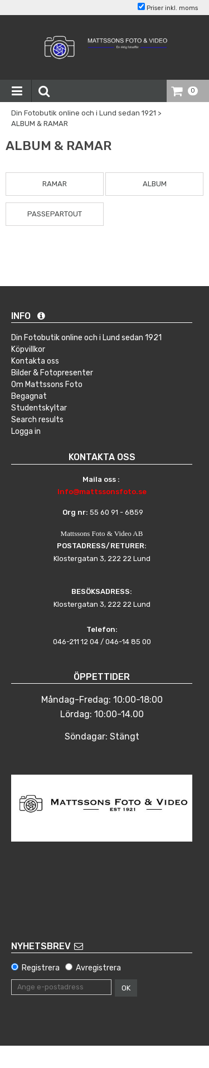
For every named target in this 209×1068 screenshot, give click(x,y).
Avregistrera (98, 968)
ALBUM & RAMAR (39, 123)
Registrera (41, 968)
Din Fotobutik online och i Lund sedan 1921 (83, 113)
